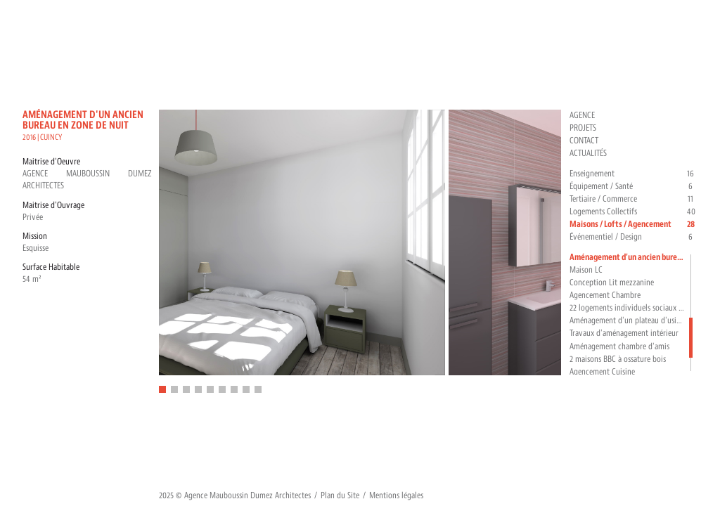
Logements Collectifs (634, 212)
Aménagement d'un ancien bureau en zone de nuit (628, 257)
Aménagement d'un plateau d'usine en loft (628, 320)
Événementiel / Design (634, 237)
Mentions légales (396, 495)
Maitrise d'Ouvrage (53, 205)
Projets (583, 128)
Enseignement (634, 174)
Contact (584, 140)
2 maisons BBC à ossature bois (618, 359)
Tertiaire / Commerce (634, 199)
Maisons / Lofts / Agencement (634, 225)
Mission (34, 236)
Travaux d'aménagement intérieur (624, 333)
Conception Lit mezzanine (612, 282)
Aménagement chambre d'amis (619, 346)
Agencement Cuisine (602, 371)
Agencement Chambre (605, 295)
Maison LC (586, 269)
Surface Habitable (50, 267)
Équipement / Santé (634, 187)
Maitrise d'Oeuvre (51, 161)
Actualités (588, 153)
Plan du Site (340, 495)
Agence (582, 115)
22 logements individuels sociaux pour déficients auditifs (628, 307)
